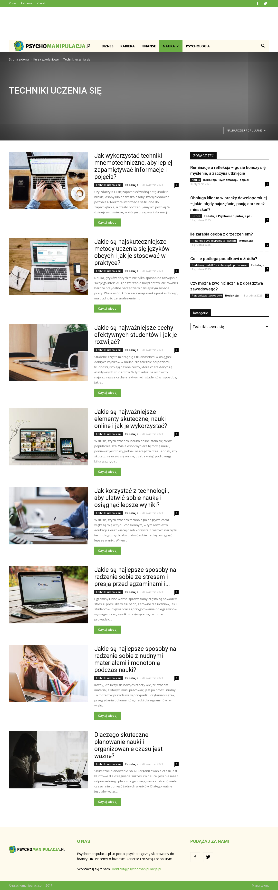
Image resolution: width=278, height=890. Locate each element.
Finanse (149, 46)
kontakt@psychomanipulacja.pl (136, 869)
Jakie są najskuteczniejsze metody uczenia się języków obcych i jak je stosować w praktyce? (132, 252)
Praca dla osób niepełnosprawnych (214, 240)
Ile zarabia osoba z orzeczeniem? (221, 234)
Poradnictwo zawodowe (207, 295)
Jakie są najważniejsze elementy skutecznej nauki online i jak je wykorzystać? (130, 418)
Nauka (171, 46)
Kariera (127, 46)
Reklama (26, 3)
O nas (12, 3)
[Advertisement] (139, 24)
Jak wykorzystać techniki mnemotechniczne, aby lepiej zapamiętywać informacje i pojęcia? (133, 166)
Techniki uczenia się (108, 185)
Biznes (108, 46)
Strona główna (19, 59)
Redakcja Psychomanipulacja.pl (226, 180)
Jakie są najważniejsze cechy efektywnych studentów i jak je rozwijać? (135, 334)
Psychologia (198, 46)
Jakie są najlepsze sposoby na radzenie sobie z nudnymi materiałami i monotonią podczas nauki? (135, 659)
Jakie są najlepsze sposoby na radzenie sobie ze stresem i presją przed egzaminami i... (135, 576)
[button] (263, 46)
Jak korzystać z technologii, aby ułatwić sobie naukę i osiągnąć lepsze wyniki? (131, 497)
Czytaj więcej (107, 222)
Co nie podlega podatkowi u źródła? (223, 258)
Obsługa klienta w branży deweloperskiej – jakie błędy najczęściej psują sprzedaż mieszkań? (228, 203)
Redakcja (131, 185)
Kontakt (42, 3)
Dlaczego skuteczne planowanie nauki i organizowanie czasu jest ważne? (128, 745)
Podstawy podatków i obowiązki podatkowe (219, 265)
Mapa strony (260, 885)
